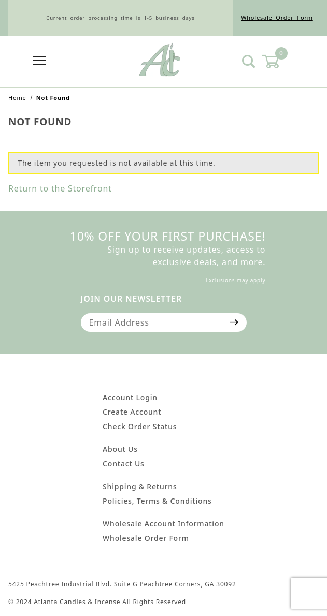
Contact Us (124, 463)
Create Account (132, 412)
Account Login (130, 397)
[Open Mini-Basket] (277, 61)
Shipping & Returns (140, 486)
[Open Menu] (40, 61)
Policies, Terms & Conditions (157, 501)
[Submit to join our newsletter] (234, 322)
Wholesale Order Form (277, 17)
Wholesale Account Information (163, 524)
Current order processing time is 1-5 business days (120, 17)
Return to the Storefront (60, 188)
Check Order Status (140, 426)
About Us (120, 449)
